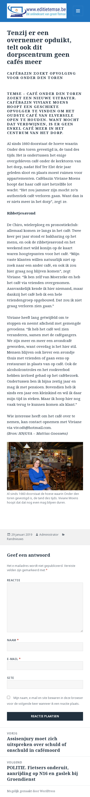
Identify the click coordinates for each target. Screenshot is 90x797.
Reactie (13, 580)
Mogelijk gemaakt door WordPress (31, 791)
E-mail (14, 659)
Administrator (49, 535)
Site (10, 678)
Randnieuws (15, 539)
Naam (13, 640)
